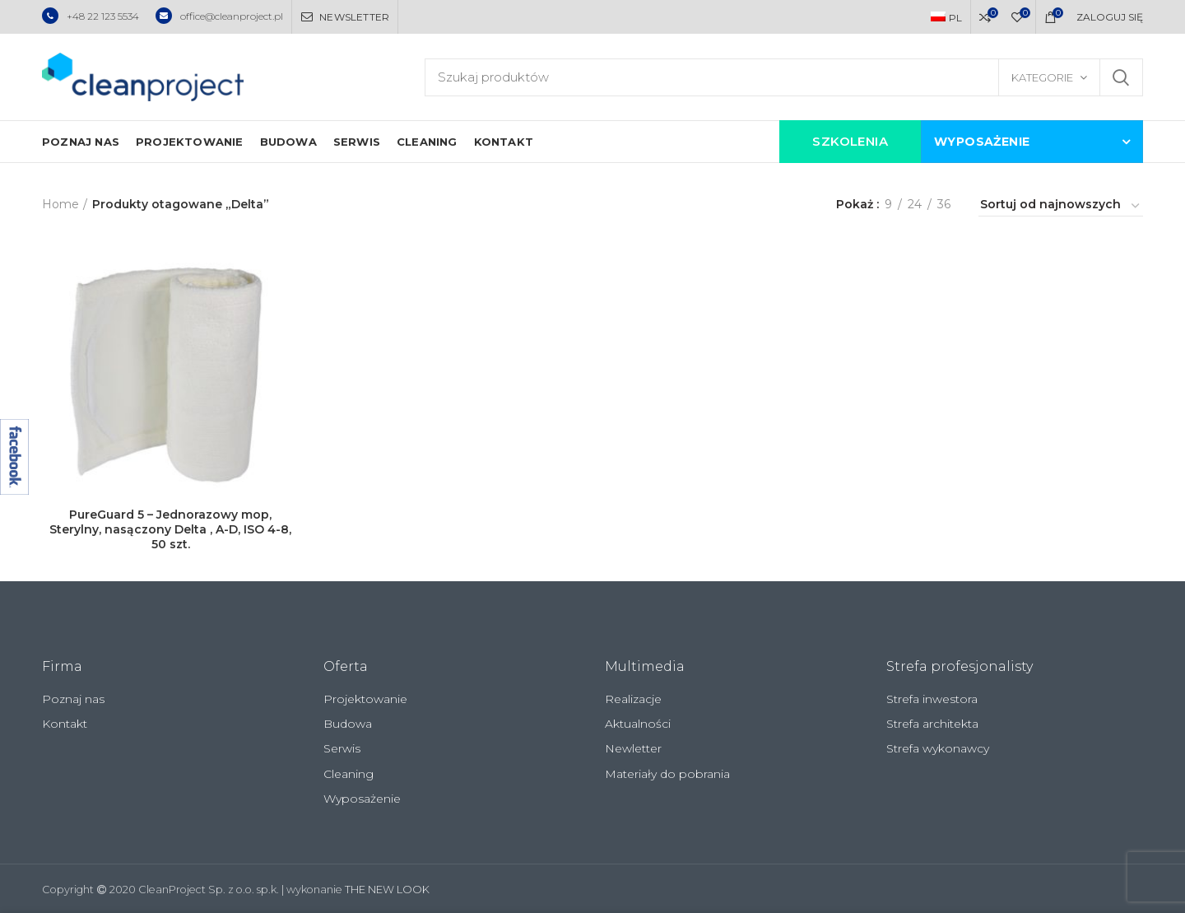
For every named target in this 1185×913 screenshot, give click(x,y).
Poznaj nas (73, 699)
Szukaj (1120, 77)
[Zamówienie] (1060, 207)
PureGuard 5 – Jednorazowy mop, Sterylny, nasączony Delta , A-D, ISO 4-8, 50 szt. (170, 529)
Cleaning (348, 773)
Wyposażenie (362, 798)
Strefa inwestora (932, 699)
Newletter (633, 748)
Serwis (341, 748)
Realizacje (633, 699)
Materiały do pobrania (667, 773)
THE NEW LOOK (387, 889)
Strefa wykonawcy (937, 748)
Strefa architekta (932, 723)
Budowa (347, 723)
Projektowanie (365, 699)
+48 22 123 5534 (90, 16)
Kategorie (1042, 77)
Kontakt (64, 723)
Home (60, 204)
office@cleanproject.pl (219, 16)
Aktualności (638, 723)
